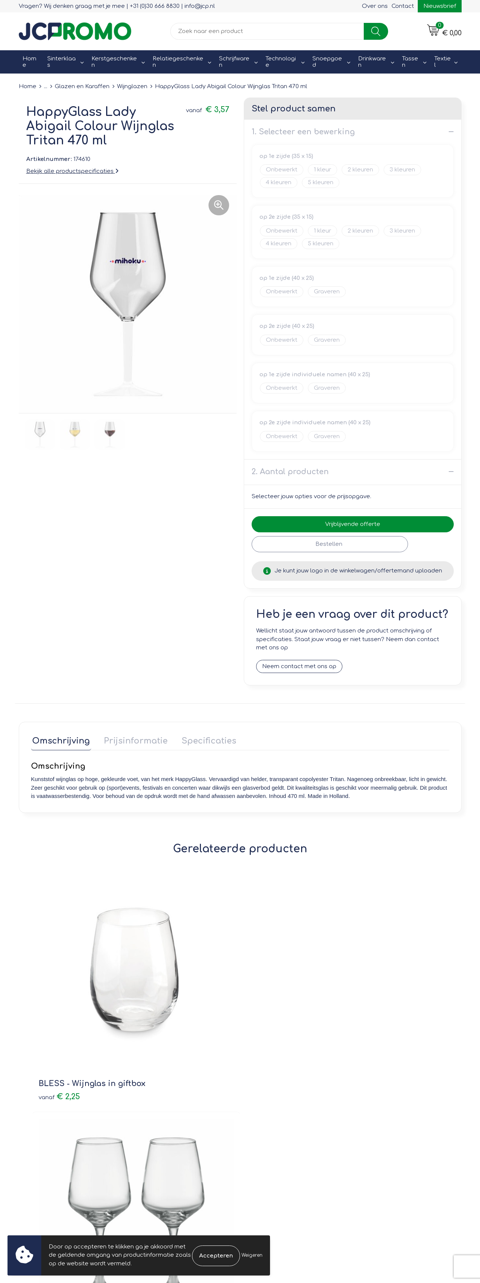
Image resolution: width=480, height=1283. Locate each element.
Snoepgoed (327, 62)
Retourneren (267, 1102)
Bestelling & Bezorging (281, 1091)
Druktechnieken (161, 1113)
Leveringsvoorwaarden (391, 1080)
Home (29, 62)
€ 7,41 (163, 999)
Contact (403, 6)
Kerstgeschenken (114, 62)
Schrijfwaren (234, 62)
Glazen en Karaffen (82, 86)
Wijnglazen (132, 86)
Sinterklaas (61, 62)
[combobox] (267, 31)
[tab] (60, 741)
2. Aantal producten (290, 471)
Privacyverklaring (382, 1102)
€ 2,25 (59, 999)
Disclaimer (373, 1113)
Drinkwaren (372, 62)
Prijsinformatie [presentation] (132, 739)
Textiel (442, 62)
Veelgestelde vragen (169, 1102)
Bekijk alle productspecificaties (72, 171)
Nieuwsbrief (439, 6)
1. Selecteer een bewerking (303, 131)
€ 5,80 (269, 988)
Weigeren (252, 1255)
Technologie (281, 62)
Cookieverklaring (382, 1091)
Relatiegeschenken (178, 62)
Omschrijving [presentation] (60, 739)
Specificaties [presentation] (202, 739)
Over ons (375, 6)
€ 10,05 (374, 988)
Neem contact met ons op (299, 666)
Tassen (410, 62)
